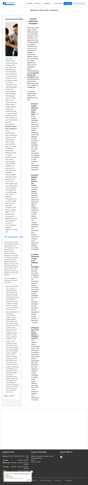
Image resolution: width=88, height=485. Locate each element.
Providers (29, 3)
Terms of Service (33, 480)
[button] (68, 3)
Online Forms (58, 3)
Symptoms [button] (48, 3)
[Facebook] (61, 457)
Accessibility (68, 480)
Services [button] (38, 3)
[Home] (9, 3)
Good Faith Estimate (46, 480)
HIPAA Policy (58, 480)
